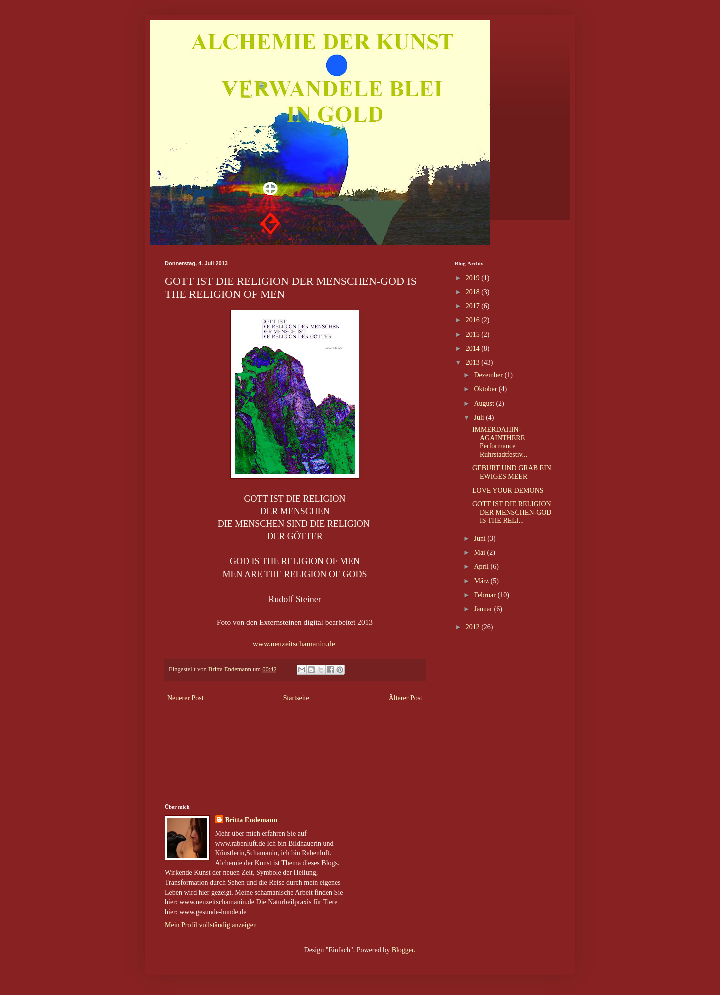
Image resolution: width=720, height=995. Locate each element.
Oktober (486, 389)
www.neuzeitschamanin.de (295, 643)
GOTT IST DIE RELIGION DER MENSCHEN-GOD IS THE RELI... (512, 512)
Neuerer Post (186, 698)
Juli (480, 417)
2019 (474, 278)
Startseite (297, 698)
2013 (474, 362)
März (482, 581)
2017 (474, 306)
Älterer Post (405, 698)
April (482, 566)
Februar (486, 595)
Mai (480, 552)
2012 (474, 627)
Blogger (403, 950)
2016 (474, 320)
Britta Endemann (252, 820)
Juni (481, 538)
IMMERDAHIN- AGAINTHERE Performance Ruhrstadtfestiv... (500, 442)
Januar (484, 609)
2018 (474, 292)
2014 (474, 348)
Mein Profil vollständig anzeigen (211, 925)
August (485, 403)
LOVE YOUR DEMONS (508, 490)
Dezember (489, 375)
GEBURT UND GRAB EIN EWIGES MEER (512, 472)
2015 (474, 334)
